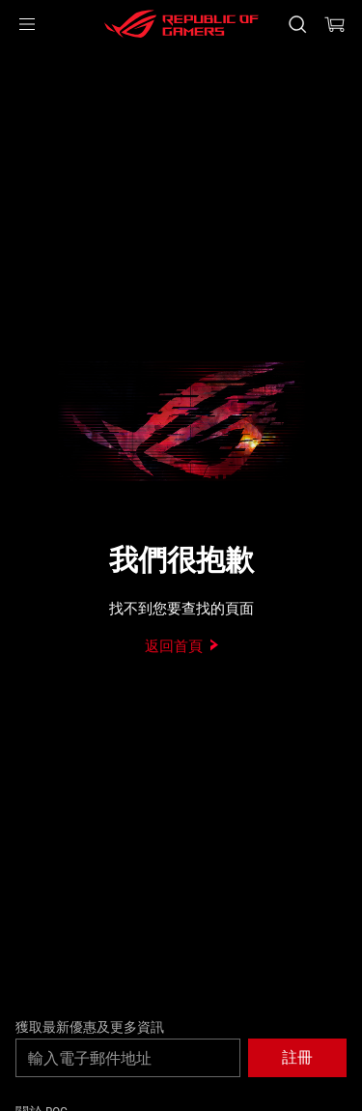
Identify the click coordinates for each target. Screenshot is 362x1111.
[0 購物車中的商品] (335, 24)
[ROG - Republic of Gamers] (181, 24)
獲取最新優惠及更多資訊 (89, 1027)
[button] (27, 24)
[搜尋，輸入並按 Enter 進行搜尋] (297, 24)
